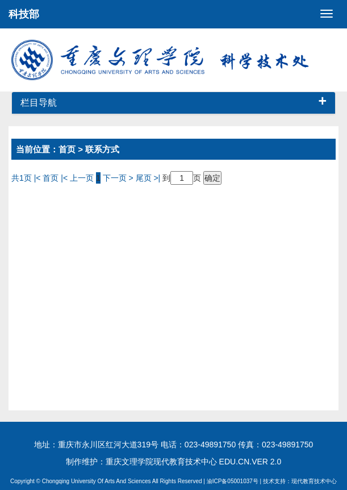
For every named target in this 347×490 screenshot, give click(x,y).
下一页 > (119, 177)
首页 (67, 149)
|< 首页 (46, 177)
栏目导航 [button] (173, 103)
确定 (212, 177)
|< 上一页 (77, 177)
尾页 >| (149, 177)
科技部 (24, 14)
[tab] (173, 103)
